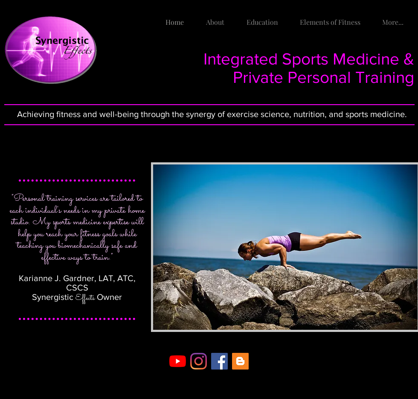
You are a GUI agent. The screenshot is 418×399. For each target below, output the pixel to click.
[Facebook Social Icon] (219, 361)
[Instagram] (198, 361)
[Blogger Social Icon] (240, 361)
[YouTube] (177, 361)
